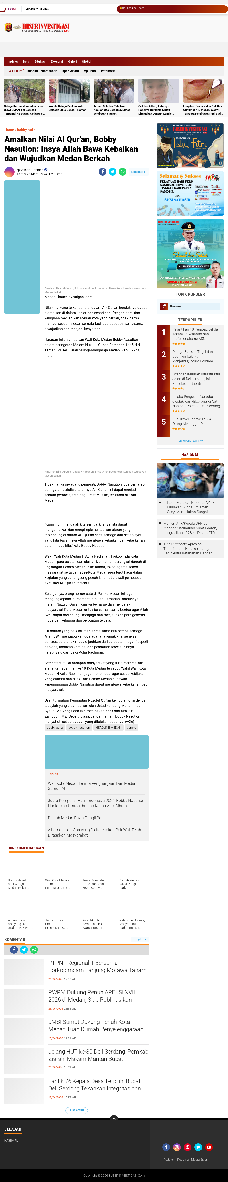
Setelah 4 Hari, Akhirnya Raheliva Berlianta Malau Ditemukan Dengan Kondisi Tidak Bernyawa (155, 110)
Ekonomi (57, 61)
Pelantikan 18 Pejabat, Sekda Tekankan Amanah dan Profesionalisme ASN (195, 334)
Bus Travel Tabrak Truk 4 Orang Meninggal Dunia (191, 421)
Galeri (72, 61)
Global (86, 61)
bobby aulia (26, 130)
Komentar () (138, 171)
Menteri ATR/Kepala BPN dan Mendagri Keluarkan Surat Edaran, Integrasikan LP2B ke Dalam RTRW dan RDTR (190, 528)
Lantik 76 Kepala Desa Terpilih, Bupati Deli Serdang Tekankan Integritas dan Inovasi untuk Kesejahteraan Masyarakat (95, 1089)
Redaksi (168, 1159)
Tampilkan (139, 939)
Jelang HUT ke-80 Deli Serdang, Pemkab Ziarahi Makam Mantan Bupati (98, 1055)
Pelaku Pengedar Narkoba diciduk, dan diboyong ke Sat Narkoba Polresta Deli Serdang (196, 401)
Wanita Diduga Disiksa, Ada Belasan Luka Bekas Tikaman (67, 108)
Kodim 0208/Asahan (43, 71)
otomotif (109, 71)
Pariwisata (71, 71)
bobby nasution (79, 727)
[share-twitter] (112, 172)
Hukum (17, 71)
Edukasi (40, 61)
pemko (131, 727)
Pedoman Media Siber (192, 1159)
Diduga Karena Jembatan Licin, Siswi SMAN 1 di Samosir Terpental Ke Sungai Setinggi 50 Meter (24, 110)
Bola (26, 61)
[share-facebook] (102, 172)
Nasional (176, 306)
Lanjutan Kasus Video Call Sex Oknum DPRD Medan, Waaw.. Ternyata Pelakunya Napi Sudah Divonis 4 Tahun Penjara (203, 110)
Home (12, 9)
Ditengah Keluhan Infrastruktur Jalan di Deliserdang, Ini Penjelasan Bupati (196, 379)
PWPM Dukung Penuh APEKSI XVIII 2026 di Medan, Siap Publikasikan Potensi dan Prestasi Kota (92, 1000)
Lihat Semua (76, 1110)
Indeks (13, 61)
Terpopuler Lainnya (190, 440)
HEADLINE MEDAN (108, 727)
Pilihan (91, 71)
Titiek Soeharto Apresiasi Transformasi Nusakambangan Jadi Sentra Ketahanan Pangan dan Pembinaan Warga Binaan (187, 549)
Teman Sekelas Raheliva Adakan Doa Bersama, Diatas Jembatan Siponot (112, 109)
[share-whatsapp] (122, 172)
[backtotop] (114, 1119)
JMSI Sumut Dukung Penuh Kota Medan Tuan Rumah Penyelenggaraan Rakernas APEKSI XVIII (95, 1029)
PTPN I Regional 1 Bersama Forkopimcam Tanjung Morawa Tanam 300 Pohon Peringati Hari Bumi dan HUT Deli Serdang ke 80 (98, 970)
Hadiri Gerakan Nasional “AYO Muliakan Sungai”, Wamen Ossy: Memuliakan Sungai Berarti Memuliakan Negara (190, 507)
